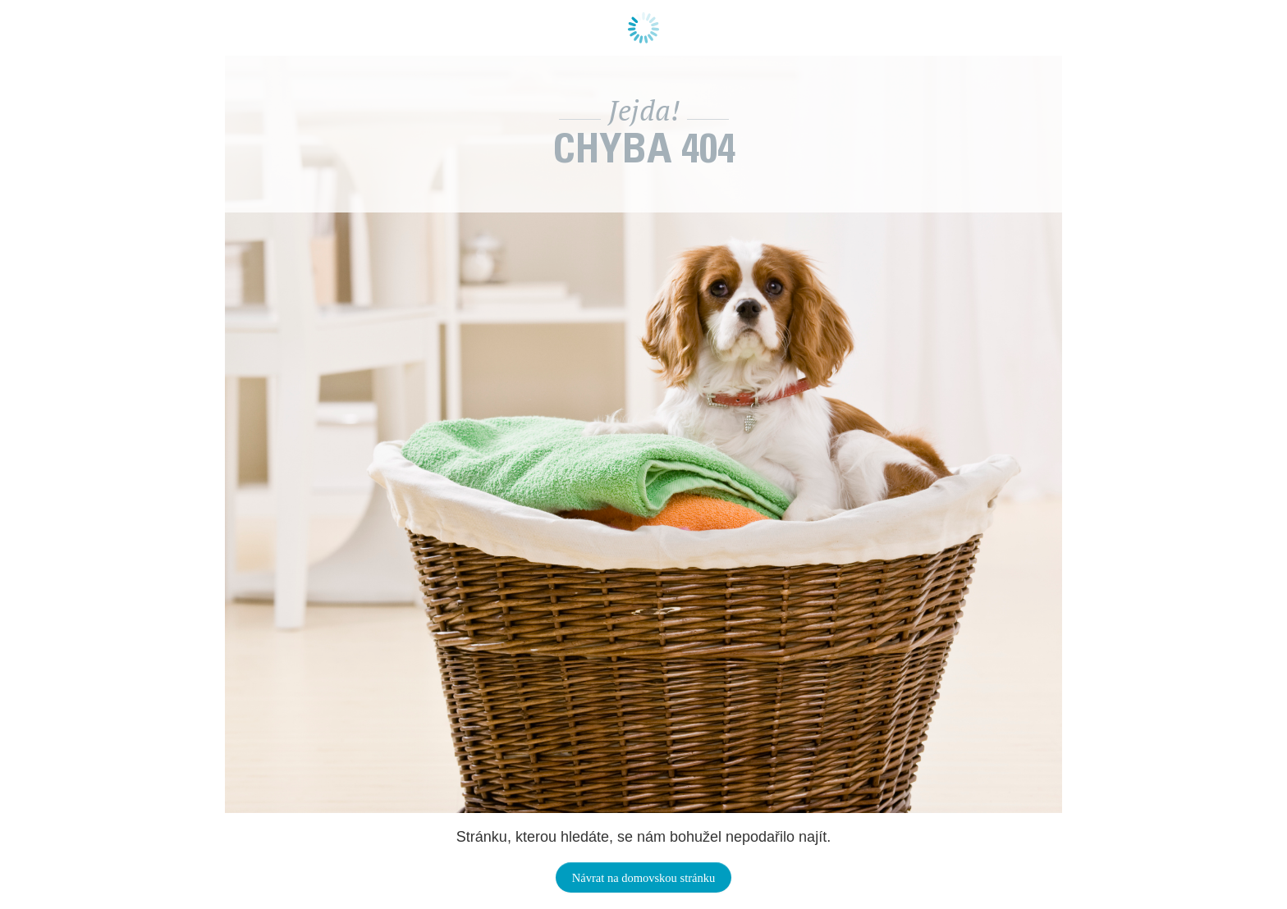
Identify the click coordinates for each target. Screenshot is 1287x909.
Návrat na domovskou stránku (643, 877)
